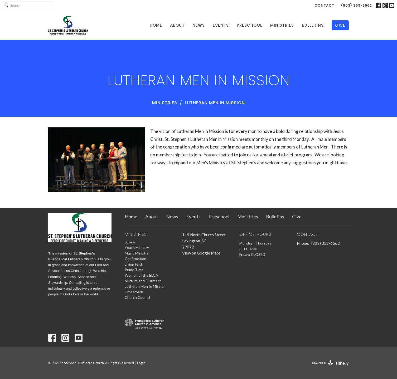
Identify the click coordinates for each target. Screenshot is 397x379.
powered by (330, 363)
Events (221, 25)
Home (156, 25)
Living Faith (134, 264)
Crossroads (134, 292)
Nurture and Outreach (143, 281)
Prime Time (134, 269)
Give (340, 25)
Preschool (249, 25)
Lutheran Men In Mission (145, 286)
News (198, 25)
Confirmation (135, 258)
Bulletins (313, 25)
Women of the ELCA (141, 275)
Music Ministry (137, 253)
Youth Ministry (137, 247)
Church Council (137, 297)
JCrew (130, 242)
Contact (324, 5)
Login (141, 363)
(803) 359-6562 (356, 5)
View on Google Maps (201, 253)
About (177, 25)
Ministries (282, 25)
